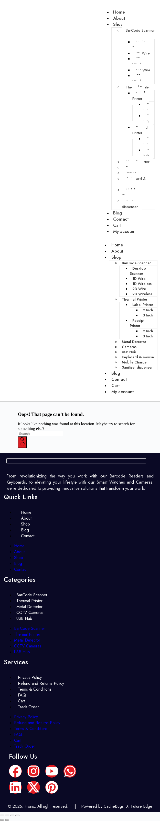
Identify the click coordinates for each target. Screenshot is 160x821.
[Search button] (22, 442)
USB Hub (129, 352)
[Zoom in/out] (2, 815)
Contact (119, 379)
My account (124, 231)
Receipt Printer (140, 130)
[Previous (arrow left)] (2, 820)
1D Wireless (139, 61)
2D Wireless (139, 78)
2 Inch (146, 107)
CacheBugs (114, 806)
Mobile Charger (129, 192)
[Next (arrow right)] (7, 820)
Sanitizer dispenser (130, 204)
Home (117, 245)
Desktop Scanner (141, 44)
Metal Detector (134, 341)
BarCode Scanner (140, 30)
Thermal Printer (134, 299)
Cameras (129, 346)
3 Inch (146, 118)
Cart (115, 385)
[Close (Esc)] (17, 815)
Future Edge (141, 806)
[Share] (12, 815)
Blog (115, 373)
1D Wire (143, 53)
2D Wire (143, 70)
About (117, 251)
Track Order (28, 707)
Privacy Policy (26, 717)
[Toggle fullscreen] (7, 815)
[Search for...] (40, 433)
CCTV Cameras (27, 646)
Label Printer (138, 95)
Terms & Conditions (34, 689)
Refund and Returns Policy (37, 723)
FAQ (18, 734)
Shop (118, 24)
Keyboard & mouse (134, 181)
